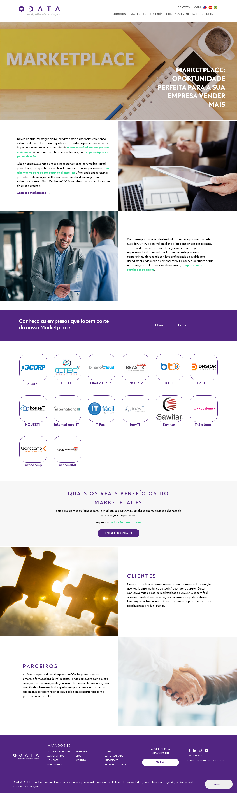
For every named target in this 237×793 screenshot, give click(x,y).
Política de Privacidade (126, 782)
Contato (184, 7)
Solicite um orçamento (60, 755)
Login (197, 7)
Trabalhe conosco (115, 768)
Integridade (209, 14)
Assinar (160, 765)
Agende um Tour (56, 760)
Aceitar (219, 784)
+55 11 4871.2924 (195, 759)
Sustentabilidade (186, 14)
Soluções (119, 14)
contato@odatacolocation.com (205, 764)
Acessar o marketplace (31, 192)
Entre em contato (118, 536)
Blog (168, 14)
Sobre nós (155, 14)
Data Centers (137, 14)
